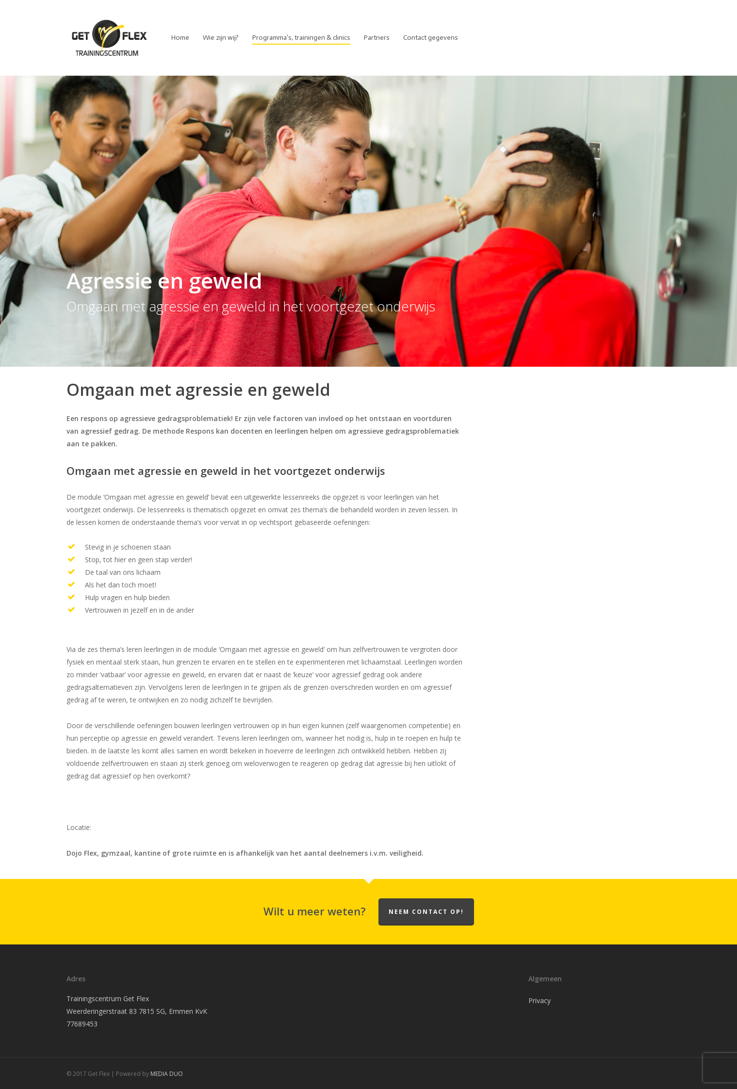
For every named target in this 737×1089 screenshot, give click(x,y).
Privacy (539, 1000)
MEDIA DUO (166, 1074)
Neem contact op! (426, 912)
